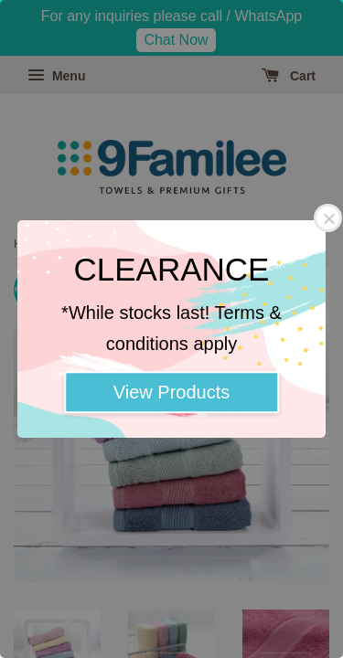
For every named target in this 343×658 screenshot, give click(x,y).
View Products (171, 392)
